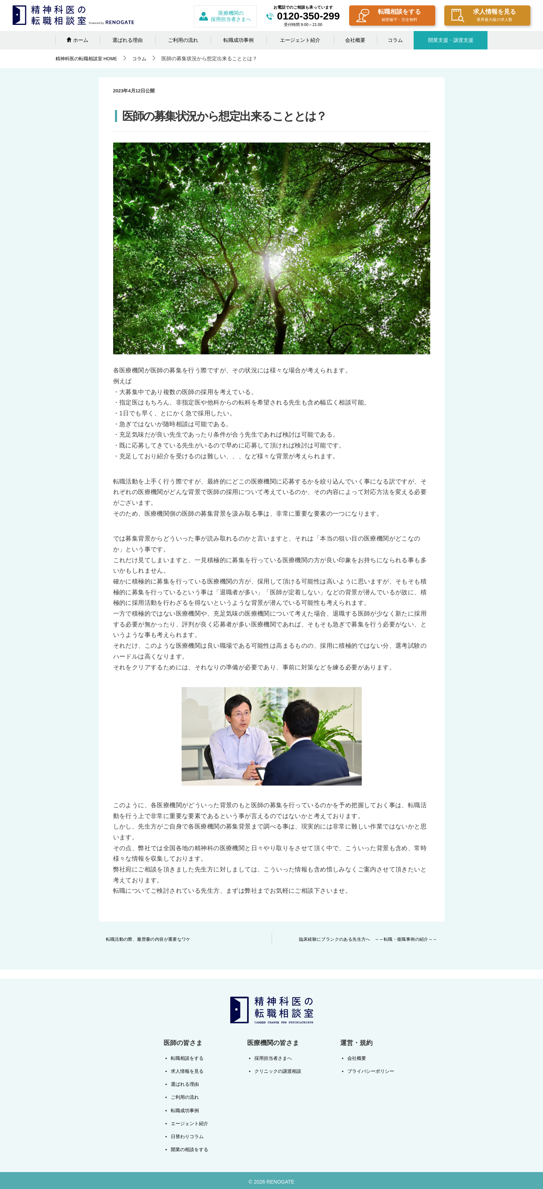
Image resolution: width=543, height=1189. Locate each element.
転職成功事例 (238, 40)
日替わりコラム (188, 1134)
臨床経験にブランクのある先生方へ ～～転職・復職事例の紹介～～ (368, 939)
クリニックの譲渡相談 (277, 1071)
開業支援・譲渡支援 (450, 40)
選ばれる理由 (127, 40)
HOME (89, 58)
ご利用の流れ (183, 40)
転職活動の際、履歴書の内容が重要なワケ (148, 939)
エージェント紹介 (300, 40)
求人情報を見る (483, 16)
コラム (395, 40)
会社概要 (355, 40)
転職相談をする (388, 16)
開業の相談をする (191, 1147)
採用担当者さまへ (272, 1058)
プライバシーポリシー (369, 1071)
